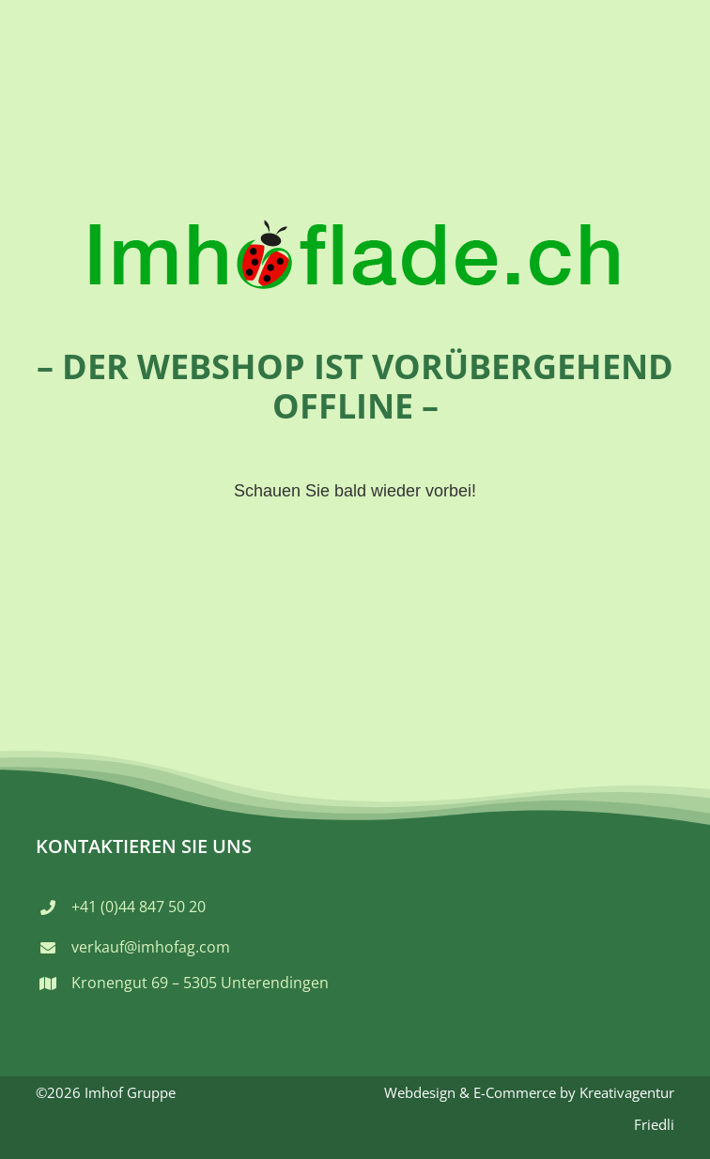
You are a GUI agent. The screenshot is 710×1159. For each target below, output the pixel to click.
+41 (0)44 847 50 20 (138, 906)
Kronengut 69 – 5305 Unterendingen (200, 982)
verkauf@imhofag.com (150, 947)
